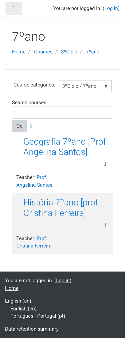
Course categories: (34, 85)
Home (18, 52)
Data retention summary (32, 329)
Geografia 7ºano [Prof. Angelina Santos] (65, 147)
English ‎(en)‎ (18, 301)
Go (19, 126)
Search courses (29, 103)
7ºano (92, 52)
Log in (111, 8)
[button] (32, 126)
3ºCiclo (69, 52)
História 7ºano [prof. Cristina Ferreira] (61, 207)
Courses (43, 52)
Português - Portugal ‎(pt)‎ (37, 316)
